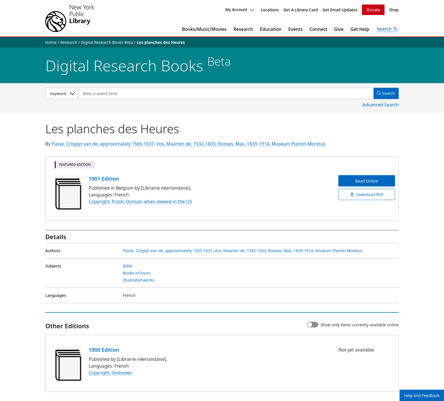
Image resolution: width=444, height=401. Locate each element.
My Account (239, 9)
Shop (394, 9)
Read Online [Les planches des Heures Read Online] (366, 181)
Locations (270, 9)
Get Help (360, 29)
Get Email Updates (340, 9)
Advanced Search (380, 105)
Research (243, 29)
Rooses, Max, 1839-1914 (243, 144)
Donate (373, 9)
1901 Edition (104, 178)
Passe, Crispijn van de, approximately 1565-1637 (103, 144)
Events (295, 29)
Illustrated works (138, 280)
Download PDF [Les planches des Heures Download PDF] (366, 194)
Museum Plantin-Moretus (299, 144)
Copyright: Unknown (110, 373)
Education (270, 29)
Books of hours (137, 273)
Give (339, 29)
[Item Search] (225, 93)
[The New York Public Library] (69, 18)
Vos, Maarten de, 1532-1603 (185, 144)
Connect (318, 29)
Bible (127, 266)
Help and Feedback (421, 395)
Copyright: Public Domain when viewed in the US (140, 202)
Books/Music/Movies (204, 29)
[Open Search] (387, 29)
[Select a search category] (61, 93)
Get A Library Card (300, 9)
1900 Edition (104, 349)
